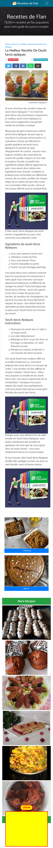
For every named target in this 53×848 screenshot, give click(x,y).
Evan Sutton (13, 59)
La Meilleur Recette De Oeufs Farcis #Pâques (25, 46)
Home (7, 44)
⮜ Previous (26, 551)
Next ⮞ (26, 588)
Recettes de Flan (25, 3)
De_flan (14, 44)
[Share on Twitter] (8, 66)
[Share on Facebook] (15, 66)
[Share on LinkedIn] (23, 66)
